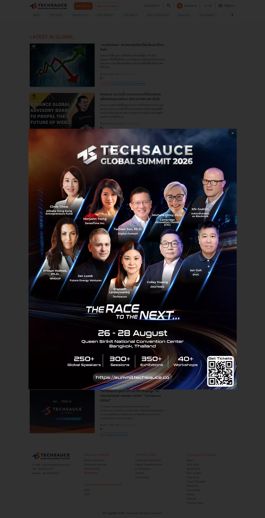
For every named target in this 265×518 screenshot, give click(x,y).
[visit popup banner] (132, 259)
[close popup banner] (232, 133)
